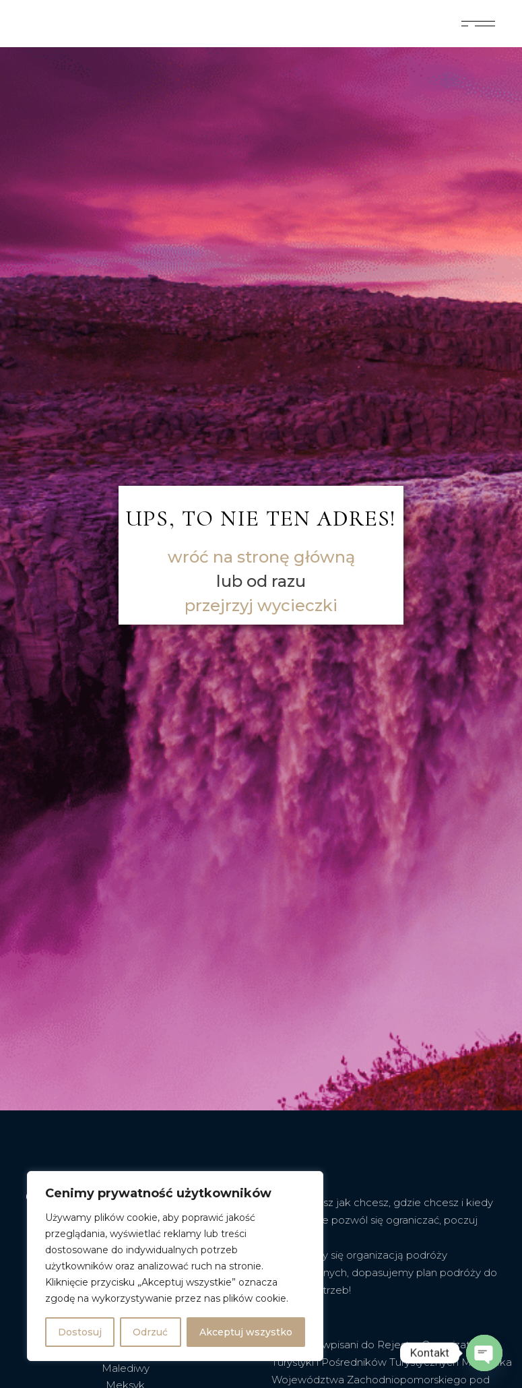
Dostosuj (80, 1332)
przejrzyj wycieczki (261, 605)
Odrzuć (150, 1332)
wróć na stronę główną (261, 557)
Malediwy (126, 1368)
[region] (175, 1266)
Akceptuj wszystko (245, 1332)
